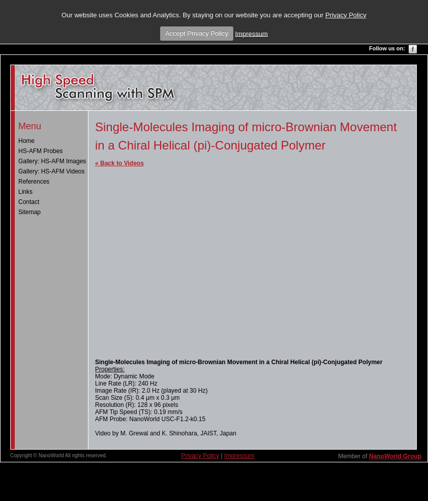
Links (25, 191)
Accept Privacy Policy (196, 33)
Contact (28, 201)
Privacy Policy (345, 15)
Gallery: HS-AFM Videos (51, 171)
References (33, 181)
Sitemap (29, 212)
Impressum (251, 33)
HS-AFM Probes (40, 151)
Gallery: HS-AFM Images (52, 161)
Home (26, 140)
